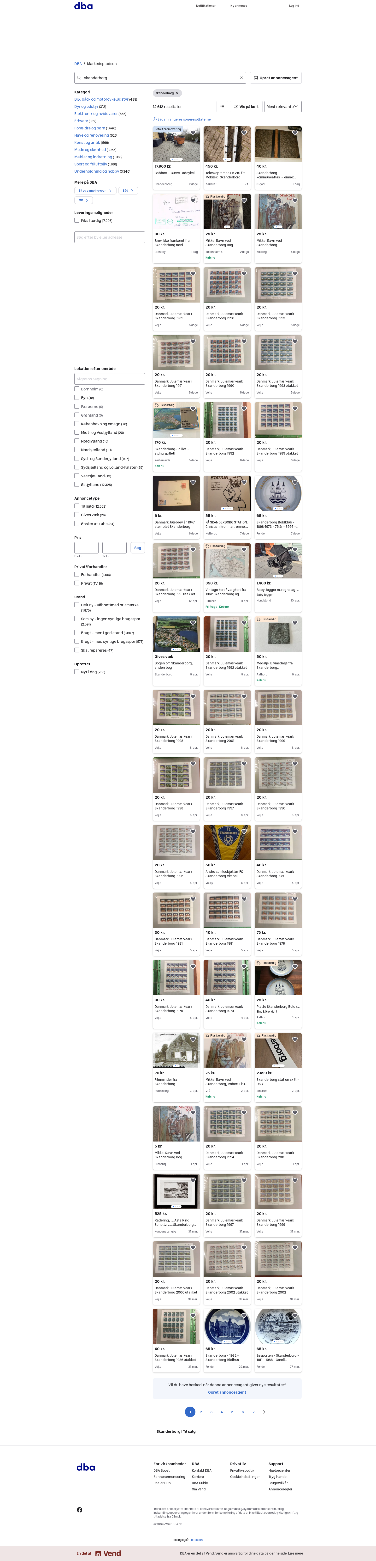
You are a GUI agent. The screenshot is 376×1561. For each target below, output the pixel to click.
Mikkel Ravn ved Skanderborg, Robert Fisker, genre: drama (227, 1084)
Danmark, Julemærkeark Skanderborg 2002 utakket (227, 1290)
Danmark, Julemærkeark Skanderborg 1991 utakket (175, 591)
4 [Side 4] (222, 1412)
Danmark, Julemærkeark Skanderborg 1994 (224, 1155)
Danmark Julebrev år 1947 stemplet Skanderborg (175, 524)
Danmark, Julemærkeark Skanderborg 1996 (275, 806)
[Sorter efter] (283, 106)
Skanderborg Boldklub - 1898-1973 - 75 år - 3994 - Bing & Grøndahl (277, 526)
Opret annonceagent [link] (227, 1392)
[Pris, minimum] (86, 547)
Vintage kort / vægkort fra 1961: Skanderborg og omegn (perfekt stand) (226, 594)
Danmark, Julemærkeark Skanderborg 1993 (275, 316)
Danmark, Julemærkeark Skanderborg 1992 (224, 451)
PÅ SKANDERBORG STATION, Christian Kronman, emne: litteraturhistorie (227, 526)
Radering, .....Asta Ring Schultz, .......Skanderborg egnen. (175, 1224)
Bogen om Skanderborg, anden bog (174, 665)
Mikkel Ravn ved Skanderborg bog (168, 1155)
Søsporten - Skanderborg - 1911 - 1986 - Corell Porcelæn (278, 1360)
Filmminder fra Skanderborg (166, 1081)
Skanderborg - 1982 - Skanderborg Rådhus (222, 1357)
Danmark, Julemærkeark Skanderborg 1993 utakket (277, 383)
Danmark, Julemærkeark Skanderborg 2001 (224, 738)
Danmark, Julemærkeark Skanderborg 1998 (173, 738)
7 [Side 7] (254, 1412)
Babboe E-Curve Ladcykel (175, 172)
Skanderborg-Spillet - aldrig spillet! (172, 451)
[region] (176, 144)
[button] (276, 78)
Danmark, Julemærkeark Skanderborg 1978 (275, 941)
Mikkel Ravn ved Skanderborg (269, 242)
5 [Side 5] (232, 1412)
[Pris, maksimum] (114, 547)
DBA (78, 63)
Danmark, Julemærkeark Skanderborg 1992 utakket (226, 665)
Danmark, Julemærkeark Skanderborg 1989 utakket (277, 451)
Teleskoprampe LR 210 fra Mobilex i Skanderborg (226, 175)
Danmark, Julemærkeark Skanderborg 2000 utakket (176, 1290)
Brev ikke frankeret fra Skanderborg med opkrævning (172, 245)
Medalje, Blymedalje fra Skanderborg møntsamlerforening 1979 (277, 667)
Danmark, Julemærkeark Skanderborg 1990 (224, 316)
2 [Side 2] (201, 1412)
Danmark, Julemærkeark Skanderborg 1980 (275, 873)
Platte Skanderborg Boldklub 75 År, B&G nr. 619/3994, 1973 (278, 1006)
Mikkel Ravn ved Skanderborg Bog (219, 242)
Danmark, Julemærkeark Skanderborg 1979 (173, 1008)
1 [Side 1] (190, 1412)
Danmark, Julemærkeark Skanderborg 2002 (275, 1290)
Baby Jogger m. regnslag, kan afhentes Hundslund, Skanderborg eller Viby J (278, 590)
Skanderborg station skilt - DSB (278, 1081)
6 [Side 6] (243, 1412)
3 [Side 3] (211, 1412)
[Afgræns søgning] (109, 379)
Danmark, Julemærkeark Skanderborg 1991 (173, 383)
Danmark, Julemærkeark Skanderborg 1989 (173, 316)
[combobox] (160, 78)
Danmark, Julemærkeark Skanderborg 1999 (275, 738)
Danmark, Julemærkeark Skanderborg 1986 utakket (175, 1357)
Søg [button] (137, 548)
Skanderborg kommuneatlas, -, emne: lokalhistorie (276, 177)
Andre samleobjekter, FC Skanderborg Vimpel (224, 873)
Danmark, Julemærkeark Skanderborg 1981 (173, 941)
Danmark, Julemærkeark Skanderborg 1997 (224, 806)
